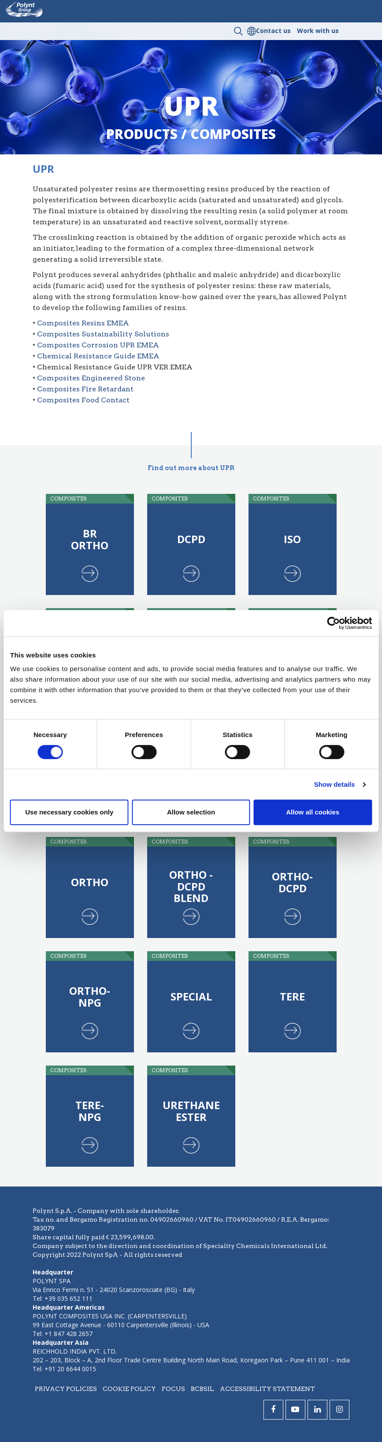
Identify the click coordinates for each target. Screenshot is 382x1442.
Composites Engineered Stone (91, 378)
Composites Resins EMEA (83, 323)
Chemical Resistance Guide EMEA (98, 356)
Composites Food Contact (83, 400)
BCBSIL (202, 1388)
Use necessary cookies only (69, 812)
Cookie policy (129, 1388)
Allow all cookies (312, 812)
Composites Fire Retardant (85, 389)
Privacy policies (66, 1388)
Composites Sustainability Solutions (103, 334)
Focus (173, 1388)
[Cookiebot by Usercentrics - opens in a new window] (333, 623)
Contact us (273, 30)
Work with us (318, 30)
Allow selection (191, 812)
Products (142, 134)
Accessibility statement (267, 1388)
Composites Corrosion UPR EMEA (98, 345)
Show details (334, 784)
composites (233, 134)
